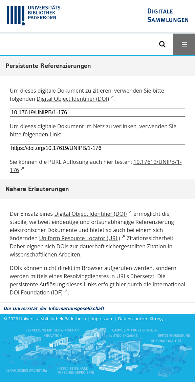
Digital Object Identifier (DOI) (73, 98)
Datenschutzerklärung (140, 319)
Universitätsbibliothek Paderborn (52, 319)
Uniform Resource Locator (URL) (79, 238)
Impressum (102, 319)
